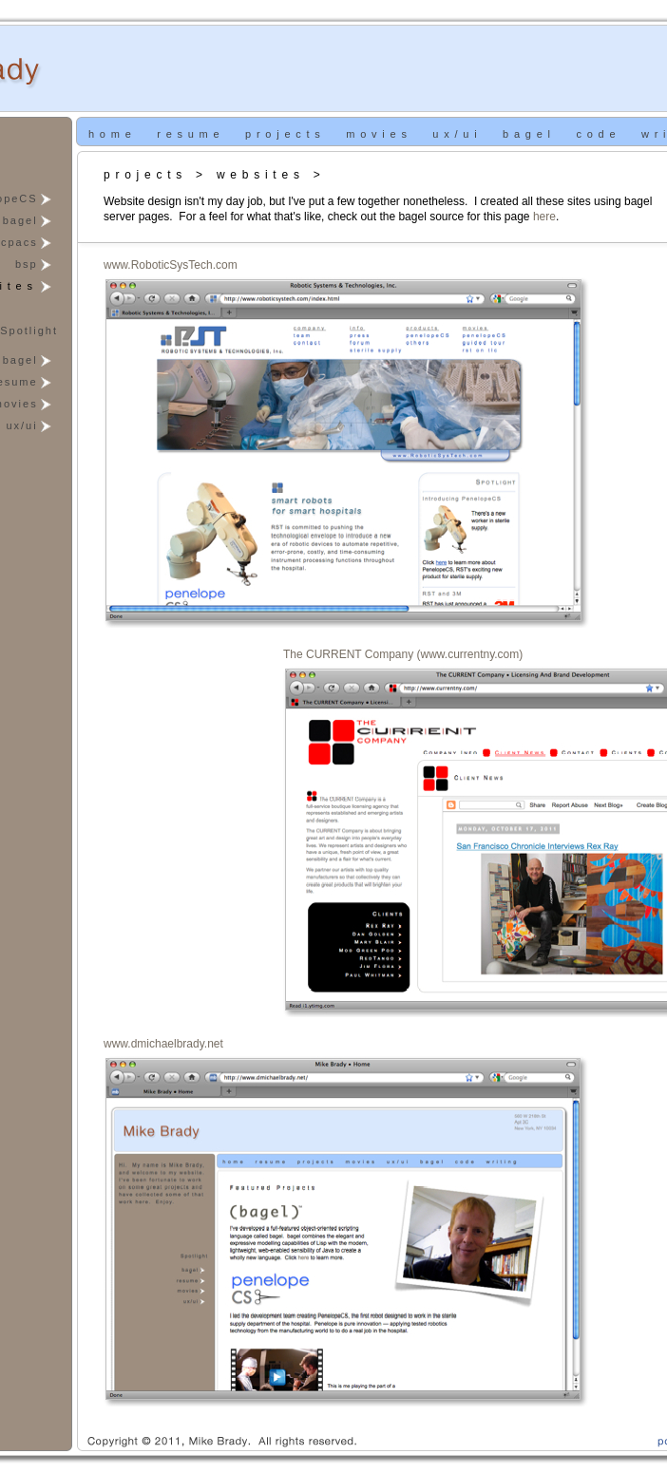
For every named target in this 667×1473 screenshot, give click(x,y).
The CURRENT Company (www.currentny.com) (403, 654)
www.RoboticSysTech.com (171, 265)
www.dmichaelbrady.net (163, 1043)
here (544, 216)
